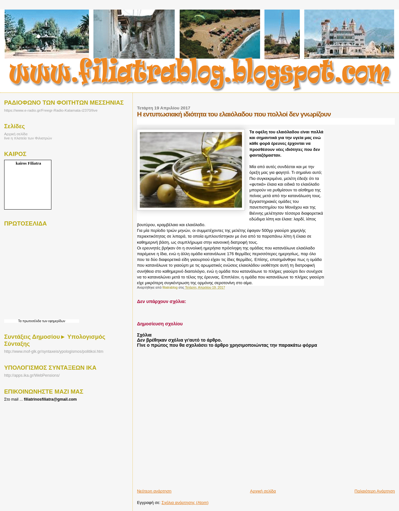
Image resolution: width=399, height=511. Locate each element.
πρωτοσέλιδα (31, 321)
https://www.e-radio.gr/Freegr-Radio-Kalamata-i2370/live (50, 110)
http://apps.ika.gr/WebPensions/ (32, 375)
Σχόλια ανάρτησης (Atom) (185, 502)
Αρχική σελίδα (263, 491)
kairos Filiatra (28, 163)
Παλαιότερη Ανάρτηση (375, 491)
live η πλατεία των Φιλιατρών (28, 138)
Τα (20, 321)
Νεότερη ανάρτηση (154, 491)
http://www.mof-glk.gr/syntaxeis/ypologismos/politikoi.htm (53, 351)
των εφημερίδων (53, 321)
